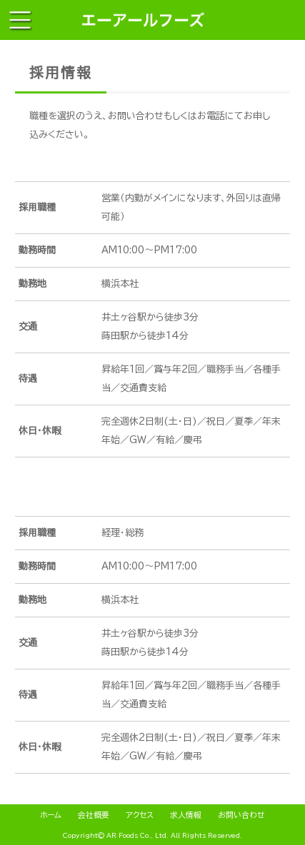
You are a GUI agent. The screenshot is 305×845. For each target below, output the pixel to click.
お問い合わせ (241, 815)
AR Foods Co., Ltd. (137, 835)
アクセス (140, 815)
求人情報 (185, 815)
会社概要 (93, 815)
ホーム (50, 815)
